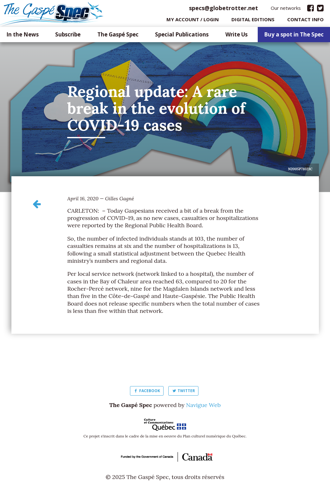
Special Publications (182, 36)
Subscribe (68, 36)
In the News (22, 36)
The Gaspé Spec (118, 36)
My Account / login (192, 20)
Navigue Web (203, 406)
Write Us (236, 36)
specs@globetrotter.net (223, 9)
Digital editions (253, 20)
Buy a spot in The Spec (294, 36)
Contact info (305, 20)
